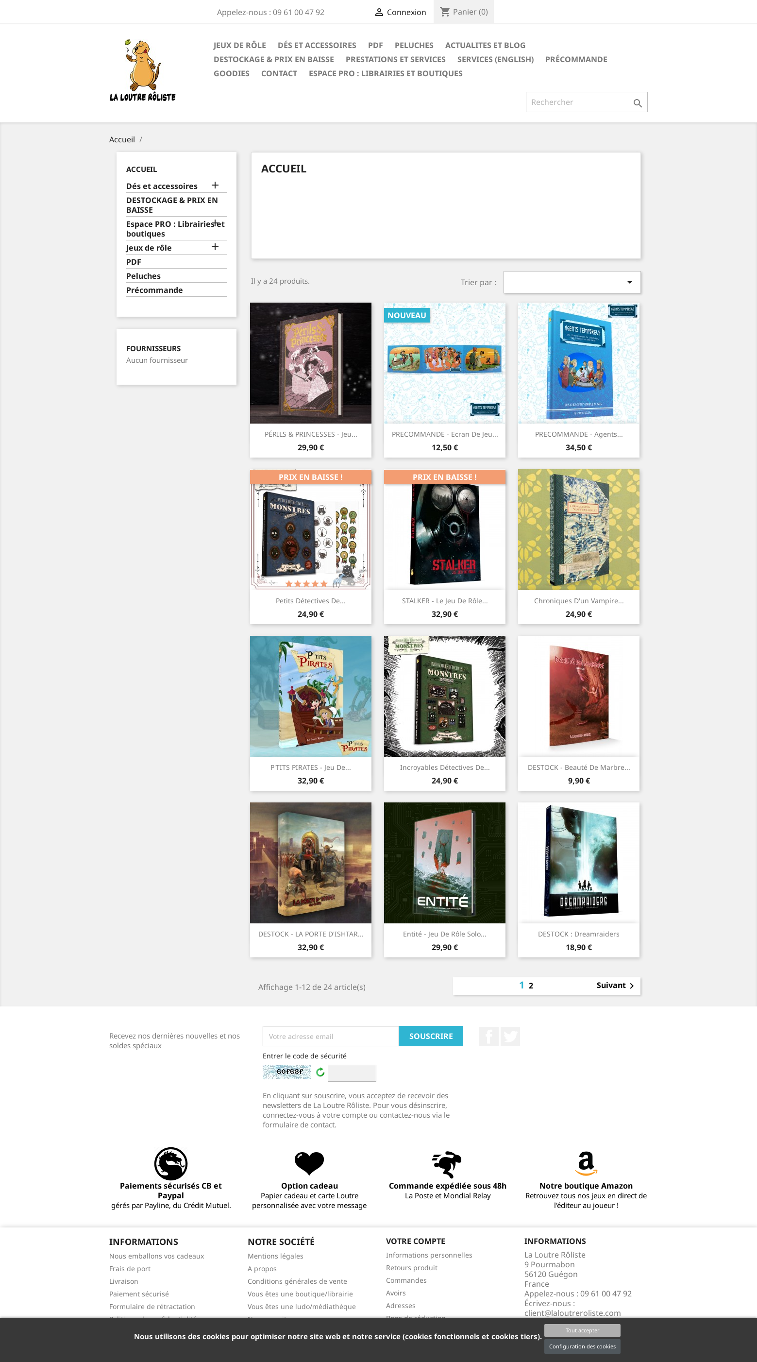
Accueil (141, 169)
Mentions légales (275, 1255)
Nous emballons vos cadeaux (156, 1255)
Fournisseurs (153, 348)
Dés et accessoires (317, 45)
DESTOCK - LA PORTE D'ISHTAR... (311, 933)
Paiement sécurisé (139, 1293)
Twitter (510, 1036)
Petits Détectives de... (311, 600)
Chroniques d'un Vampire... (579, 600)
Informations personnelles (429, 1255)
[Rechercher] (587, 102)
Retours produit (411, 1267)
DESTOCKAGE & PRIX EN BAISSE (274, 59)
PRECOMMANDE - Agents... (579, 434)
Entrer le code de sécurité (305, 1055)
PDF (375, 45)
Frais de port (130, 1268)
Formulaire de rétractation (152, 1306)
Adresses (401, 1305)
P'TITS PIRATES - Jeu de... (310, 767)
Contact (279, 73)
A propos (262, 1268)
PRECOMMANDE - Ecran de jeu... (445, 434)
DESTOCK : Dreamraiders (579, 933)
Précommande (576, 59)
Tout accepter (583, 1330)
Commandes (406, 1280)
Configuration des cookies (582, 1346)
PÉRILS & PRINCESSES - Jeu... (311, 434)
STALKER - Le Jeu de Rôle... (445, 600)
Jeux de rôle (240, 45)
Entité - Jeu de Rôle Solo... (445, 933)
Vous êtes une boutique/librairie (300, 1293)
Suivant (617, 986)
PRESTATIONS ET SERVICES (396, 59)
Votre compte (415, 1241)
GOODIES (232, 73)
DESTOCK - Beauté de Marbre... (579, 767)
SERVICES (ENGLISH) (495, 59)
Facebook (489, 1036)
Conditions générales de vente (297, 1281)
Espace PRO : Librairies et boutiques (386, 73)
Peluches (414, 45)
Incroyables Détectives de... (445, 767)
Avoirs (396, 1292)
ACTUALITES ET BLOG (485, 45)
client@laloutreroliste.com (572, 1313)
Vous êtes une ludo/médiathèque (302, 1306)
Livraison (123, 1281)
